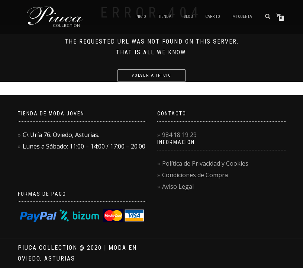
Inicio (140, 16)
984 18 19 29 (179, 135)
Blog (188, 16)
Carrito (212, 16)
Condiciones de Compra (195, 175)
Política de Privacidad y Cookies (205, 163)
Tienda (164, 16)
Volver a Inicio (151, 75)
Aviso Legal (178, 186)
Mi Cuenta (242, 16)
